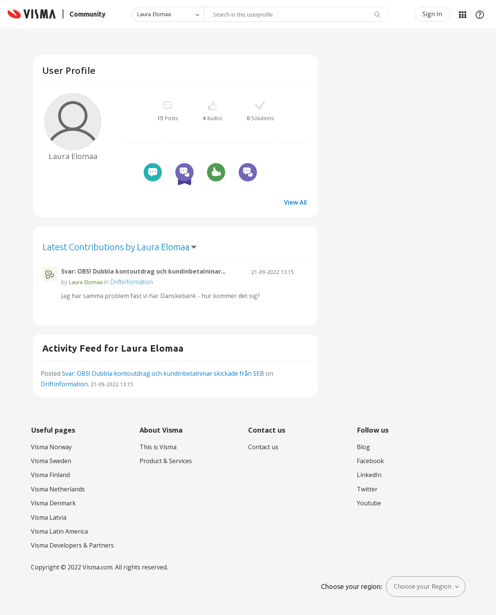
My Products (462, 14)
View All (295, 202)
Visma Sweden (51, 461)
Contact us (263, 447)
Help (479, 14)
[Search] (296, 14)
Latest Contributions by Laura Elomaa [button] (116, 247)
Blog (363, 447)
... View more (291, 296)
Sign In (432, 14)
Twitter (367, 489)
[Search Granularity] (168, 14)
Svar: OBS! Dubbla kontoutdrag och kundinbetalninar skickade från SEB (163, 373)
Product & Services (166, 461)
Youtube (369, 503)
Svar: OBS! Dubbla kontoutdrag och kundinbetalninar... (143, 271)
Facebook (370, 461)
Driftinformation (131, 282)
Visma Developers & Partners (72, 545)
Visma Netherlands (58, 489)
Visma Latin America (59, 531)
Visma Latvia (48, 517)
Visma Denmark (53, 503)
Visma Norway (51, 447)
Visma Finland (50, 475)
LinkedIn (369, 475)
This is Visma (158, 447)
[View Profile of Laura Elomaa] (86, 282)
